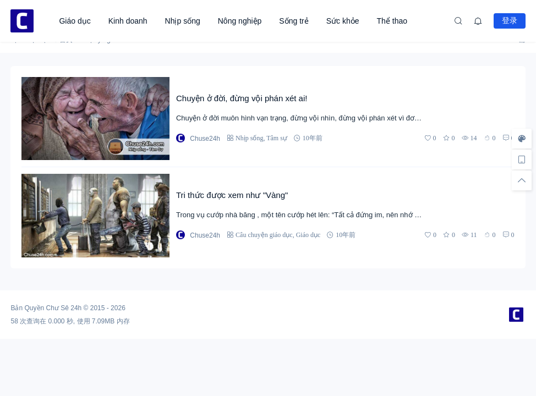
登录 (509, 20)
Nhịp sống (182, 20)
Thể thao (392, 20)
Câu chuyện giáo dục (264, 234)
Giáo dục (74, 20)
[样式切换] (522, 138)
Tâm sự (276, 137)
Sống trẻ (293, 20)
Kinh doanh (127, 20)
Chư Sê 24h (64, 308)
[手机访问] (522, 159)
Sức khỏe (342, 20)
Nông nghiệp (240, 20)
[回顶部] (522, 180)
